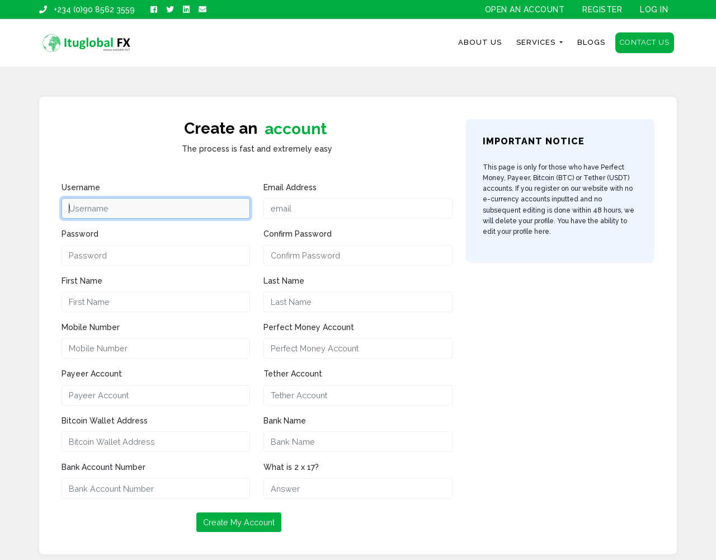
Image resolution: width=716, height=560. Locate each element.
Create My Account (239, 522)
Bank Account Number (103, 467)
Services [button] (537, 42)
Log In (654, 9)
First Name (82, 280)
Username (81, 187)
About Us (480, 42)
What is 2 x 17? (291, 467)
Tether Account (292, 373)
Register (602, 9)
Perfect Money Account (308, 327)
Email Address (290, 187)
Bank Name (284, 420)
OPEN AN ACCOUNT (525, 9)
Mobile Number (91, 327)
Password (80, 233)
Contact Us (645, 42)
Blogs (591, 42)
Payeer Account (92, 373)
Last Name (283, 280)
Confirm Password (297, 233)
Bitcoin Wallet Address (105, 420)
